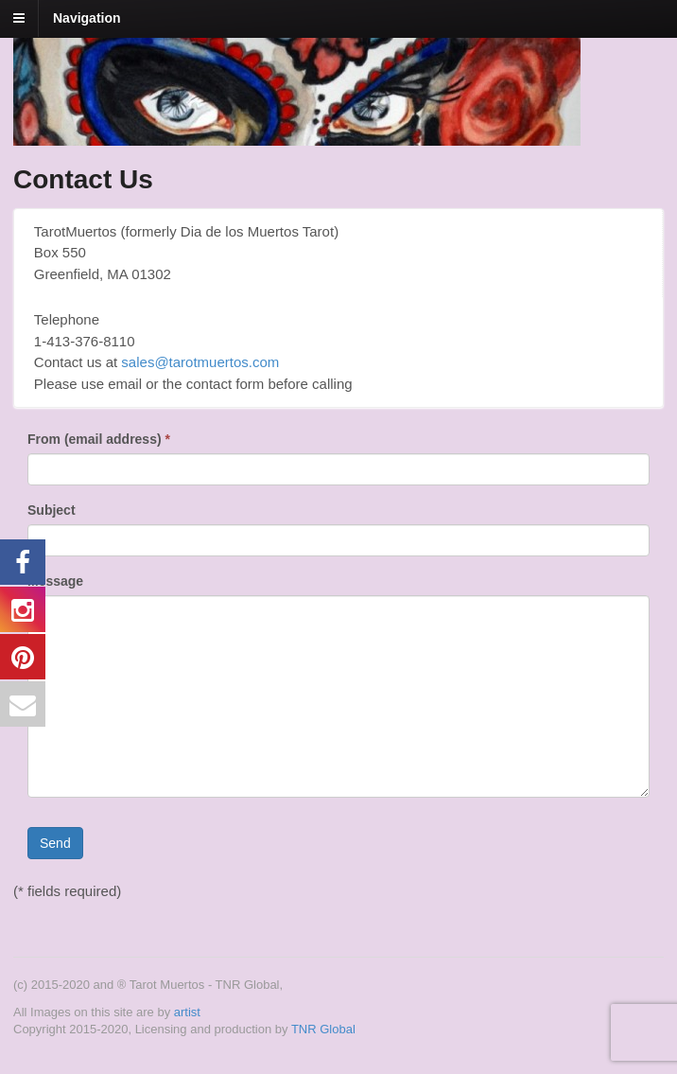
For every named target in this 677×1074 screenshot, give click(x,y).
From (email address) (98, 439)
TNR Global (323, 1029)
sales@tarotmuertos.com (200, 362)
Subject (51, 510)
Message (55, 581)
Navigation (87, 18)
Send (55, 843)
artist (187, 1012)
